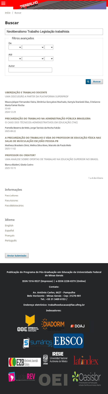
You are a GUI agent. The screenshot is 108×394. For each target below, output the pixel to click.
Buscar (97, 81)
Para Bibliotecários (14, 205)
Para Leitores (11, 195)
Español (9, 230)
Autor (12, 65)
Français (9, 235)
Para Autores (11, 200)
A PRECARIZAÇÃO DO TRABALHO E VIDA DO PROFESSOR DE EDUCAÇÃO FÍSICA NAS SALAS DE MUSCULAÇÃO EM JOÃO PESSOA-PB (53, 139)
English (9, 225)
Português (11, 240)
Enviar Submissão (16, 255)
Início (7, 12)
